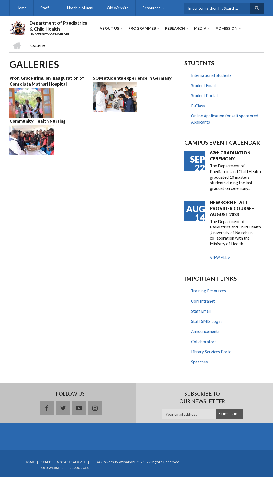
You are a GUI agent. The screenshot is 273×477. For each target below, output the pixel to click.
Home (22, 7)
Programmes (142, 28)
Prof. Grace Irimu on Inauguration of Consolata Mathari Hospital (46, 81)
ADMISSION (227, 28)
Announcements (205, 331)
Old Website (118, 7)
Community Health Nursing (37, 121)
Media (200, 28)
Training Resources (208, 290)
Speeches (199, 361)
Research (175, 28)
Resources (151, 7)
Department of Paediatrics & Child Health (58, 26)
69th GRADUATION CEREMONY (230, 155)
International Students (211, 75)
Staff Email (201, 311)
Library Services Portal (211, 351)
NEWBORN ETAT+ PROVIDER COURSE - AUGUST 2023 (232, 208)
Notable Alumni (80, 7)
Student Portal (204, 95)
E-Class (198, 105)
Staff (44, 7)
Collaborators (203, 341)
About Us (109, 28)
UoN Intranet (203, 301)
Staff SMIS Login (206, 321)
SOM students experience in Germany (132, 78)
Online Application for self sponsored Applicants (224, 118)
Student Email (203, 85)
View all (218, 257)
